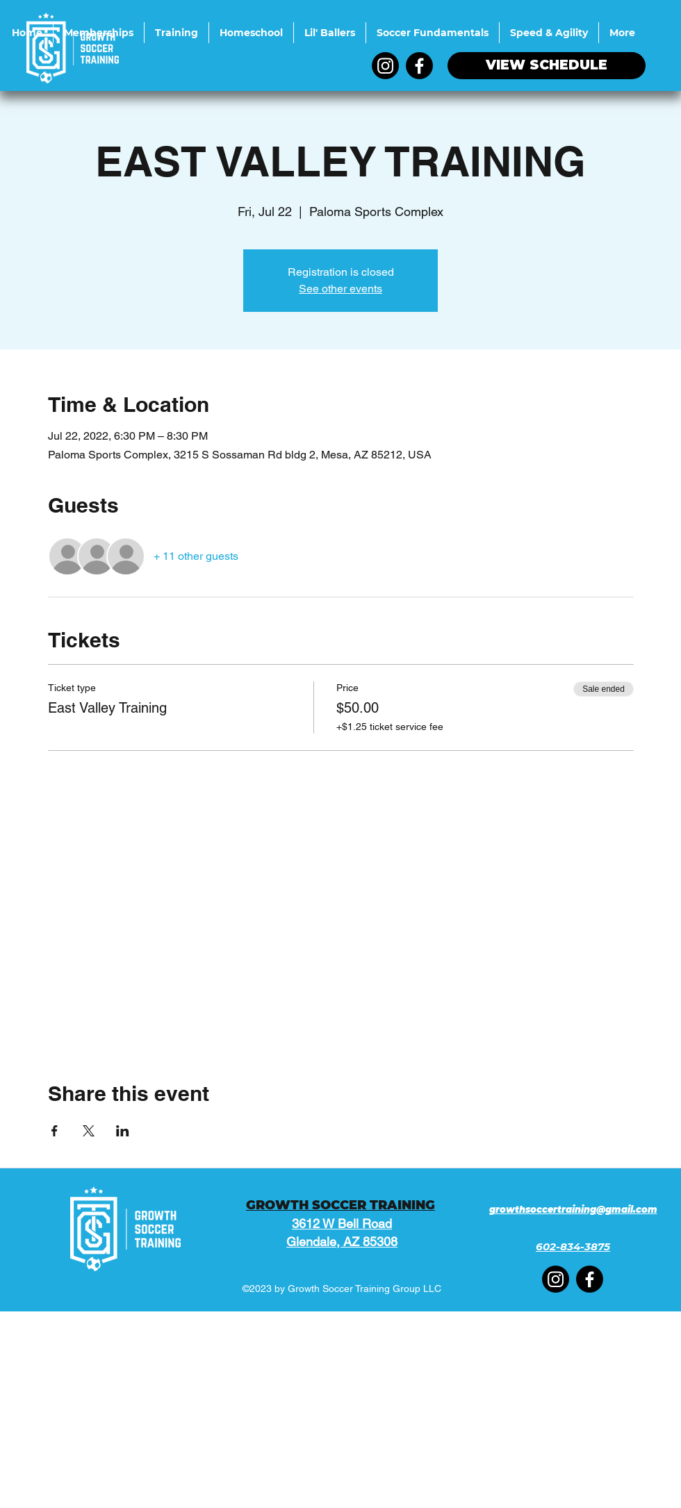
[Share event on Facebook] (54, 1130)
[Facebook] (419, 65)
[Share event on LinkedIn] (122, 1130)
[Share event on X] (88, 1130)
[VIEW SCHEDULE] (547, 65)
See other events (340, 288)
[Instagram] (385, 65)
